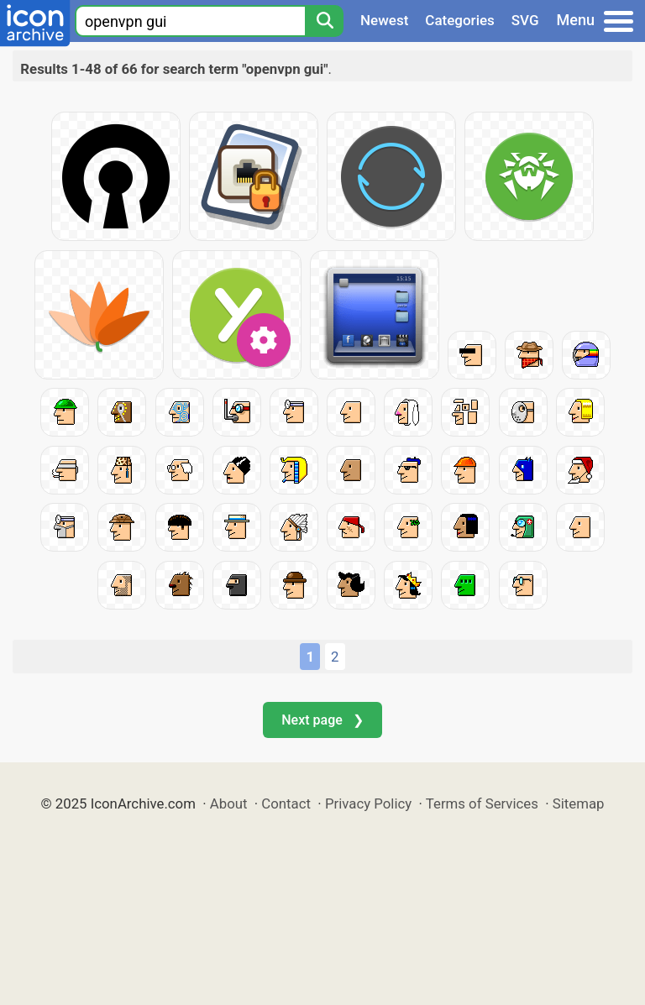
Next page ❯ (322, 720)
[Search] (324, 21)
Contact (286, 803)
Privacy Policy (368, 803)
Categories (460, 20)
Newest (384, 20)
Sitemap (579, 803)
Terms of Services (482, 803)
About (229, 803)
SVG (525, 20)
